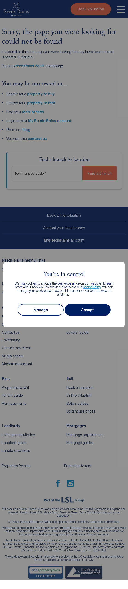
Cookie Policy (92, 287)
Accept (87, 310)
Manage (40, 310)
